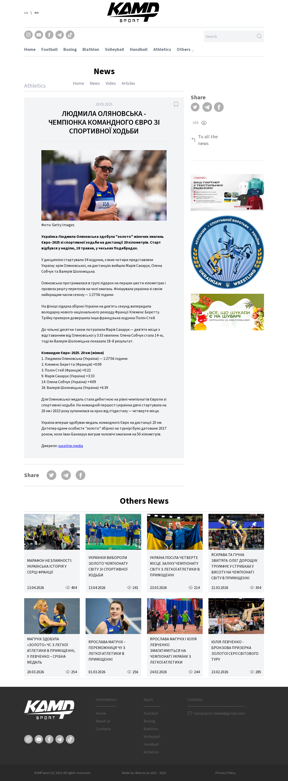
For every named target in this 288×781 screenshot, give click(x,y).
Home (30, 49)
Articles (128, 83)
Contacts (103, 728)
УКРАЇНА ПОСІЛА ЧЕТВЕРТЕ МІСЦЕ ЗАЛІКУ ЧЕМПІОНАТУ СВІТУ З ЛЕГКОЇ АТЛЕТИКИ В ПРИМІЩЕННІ (175, 566)
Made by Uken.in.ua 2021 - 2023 (144, 773)
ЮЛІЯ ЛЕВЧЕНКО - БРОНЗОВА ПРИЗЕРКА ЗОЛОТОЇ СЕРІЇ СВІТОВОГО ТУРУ (234, 650)
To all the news (208, 139)
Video (111, 83)
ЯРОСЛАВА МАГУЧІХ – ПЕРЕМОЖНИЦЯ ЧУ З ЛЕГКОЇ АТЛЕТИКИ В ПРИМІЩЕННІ (107, 650)
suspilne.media (70, 445)
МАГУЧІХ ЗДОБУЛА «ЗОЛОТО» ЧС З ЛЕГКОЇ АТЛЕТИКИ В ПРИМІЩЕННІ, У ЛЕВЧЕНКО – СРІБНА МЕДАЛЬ (51, 650)
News (95, 83)
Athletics (162, 49)
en (36, 12)
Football (49, 49)
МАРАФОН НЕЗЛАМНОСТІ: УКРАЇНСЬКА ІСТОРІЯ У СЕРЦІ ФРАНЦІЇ (49, 566)
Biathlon (90, 49)
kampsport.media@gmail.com (219, 713)
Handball (139, 49)
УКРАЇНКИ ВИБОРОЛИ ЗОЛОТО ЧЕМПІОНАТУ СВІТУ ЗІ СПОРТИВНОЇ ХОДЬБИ (108, 566)
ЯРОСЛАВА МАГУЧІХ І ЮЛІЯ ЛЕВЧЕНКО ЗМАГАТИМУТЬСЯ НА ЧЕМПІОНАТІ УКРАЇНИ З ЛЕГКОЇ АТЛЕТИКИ (173, 650)
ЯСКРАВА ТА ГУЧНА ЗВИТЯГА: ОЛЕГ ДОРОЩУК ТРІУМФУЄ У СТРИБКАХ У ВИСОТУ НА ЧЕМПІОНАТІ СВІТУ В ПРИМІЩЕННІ (234, 566)
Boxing (70, 49)
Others (185, 49)
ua (26, 12)
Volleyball (114, 49)
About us (103, 721)
